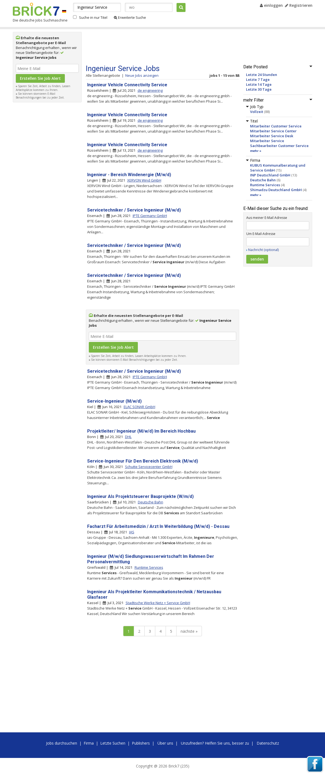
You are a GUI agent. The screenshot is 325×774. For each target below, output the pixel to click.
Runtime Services (265, 184)
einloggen (271, 5)
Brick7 (36, 9)
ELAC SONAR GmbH (139, 406)
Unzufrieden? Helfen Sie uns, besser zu (215, 743)
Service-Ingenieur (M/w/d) (114, 401)
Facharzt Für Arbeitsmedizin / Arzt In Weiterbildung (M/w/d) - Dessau (158, 526)
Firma (89, 743)
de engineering (150, 90)
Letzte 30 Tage (259, 89)
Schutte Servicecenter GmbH (148, 466)
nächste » (189, 631)
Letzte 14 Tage (259, 84)
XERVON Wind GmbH (144, 180)
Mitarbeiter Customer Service (276, 126)
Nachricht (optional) (263, 249)
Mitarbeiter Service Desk (271, 135)
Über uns (165, 743)
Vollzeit (256, 111)
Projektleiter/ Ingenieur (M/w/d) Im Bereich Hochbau (141, 431)
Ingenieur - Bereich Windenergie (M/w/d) (129, 174)
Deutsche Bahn (263, 180)
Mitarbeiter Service (267, 140)
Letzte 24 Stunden (261, 74)
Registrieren (298, 5)
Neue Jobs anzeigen (142, 75)
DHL (128, 436)
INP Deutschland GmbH (270, 175)
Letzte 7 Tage (258, 79)
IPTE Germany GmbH (150, 215)
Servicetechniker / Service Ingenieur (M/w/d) (134, 210)
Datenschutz (268, 743)
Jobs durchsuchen (61, 743)
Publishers (141, 743)
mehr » (255, 151)
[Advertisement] (47, 186)
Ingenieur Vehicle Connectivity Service (127, 84)
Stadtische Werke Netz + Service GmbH (158, 602)
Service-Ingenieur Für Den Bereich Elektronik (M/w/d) (142, 461)
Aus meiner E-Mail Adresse (266, 217)
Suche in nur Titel (93, 17)
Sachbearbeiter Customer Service (279, 145)
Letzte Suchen (112, 743)
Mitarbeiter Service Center (273, 131)
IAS (131, 532)
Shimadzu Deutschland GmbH (276, 189)
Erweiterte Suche (130, 17)
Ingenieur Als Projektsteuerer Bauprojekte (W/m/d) (140, 496)
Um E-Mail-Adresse (260, 233)
